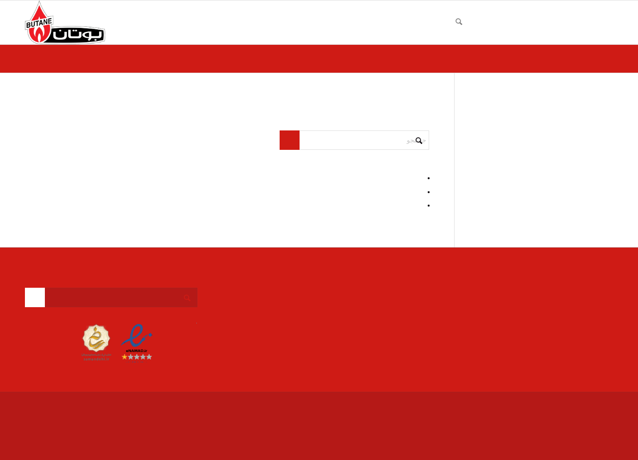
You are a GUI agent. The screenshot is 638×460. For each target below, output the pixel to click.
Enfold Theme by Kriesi (516, 405)
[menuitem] (601, 22)
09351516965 (559, 301)
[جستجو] (459, 22)
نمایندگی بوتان (566, 405)
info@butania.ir (563, 312)
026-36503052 (566, 290)
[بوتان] (65, 22)
